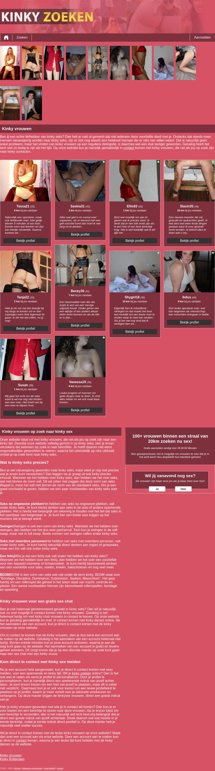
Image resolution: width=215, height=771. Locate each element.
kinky (76, 673)
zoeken (85, 673)
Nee (183, 489)
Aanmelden (202, 37)
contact (128, 148)
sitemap (17, 768)
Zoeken (22, 37)
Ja (157, 489)
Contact (60, 768)
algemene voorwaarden (32, 768)
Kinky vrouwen (11, 755)
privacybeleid (49, 768)
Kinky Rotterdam (12, 759)
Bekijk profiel (25, 240)
